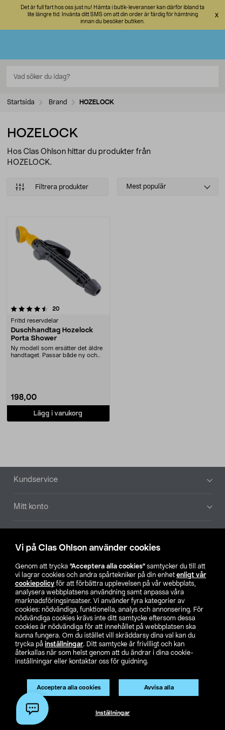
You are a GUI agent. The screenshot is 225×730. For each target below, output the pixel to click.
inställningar (64, 644)
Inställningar (113, 713)
